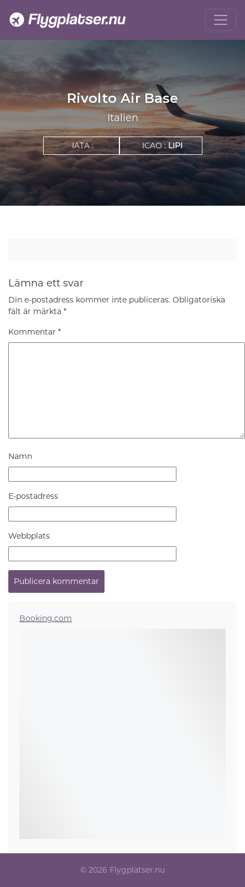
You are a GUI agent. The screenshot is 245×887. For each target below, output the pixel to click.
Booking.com (45, 618)
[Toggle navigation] (220, 20)
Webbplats (29, 536)
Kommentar (34, 332)
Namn (20, 456)
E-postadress (33, 496)
